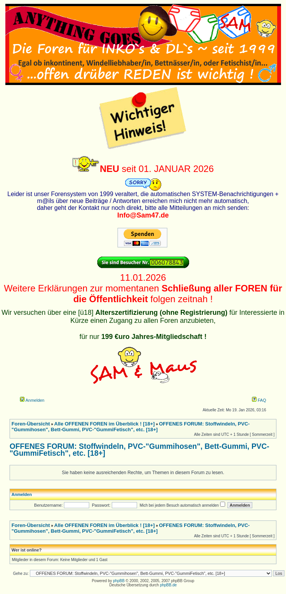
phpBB (118, 581)
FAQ (259, 400)
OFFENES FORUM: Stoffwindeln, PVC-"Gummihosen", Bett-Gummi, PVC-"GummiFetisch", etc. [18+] (139, 449)
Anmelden (32, 400)
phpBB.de (168, 585)
